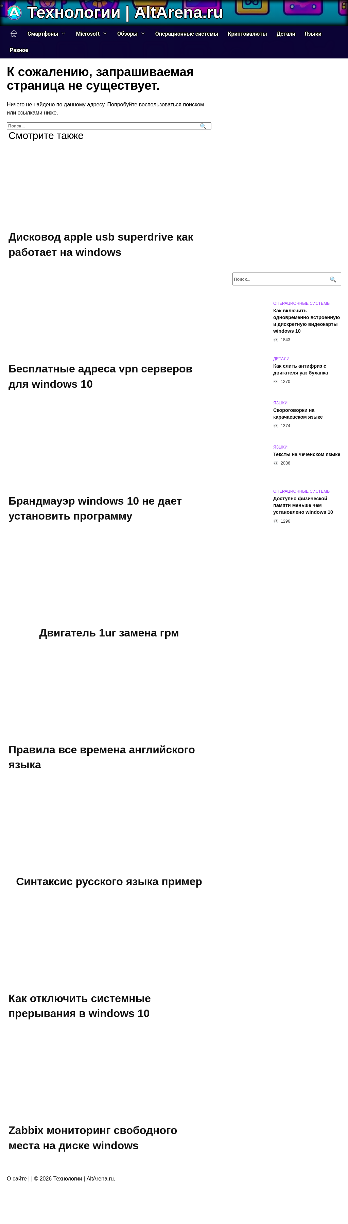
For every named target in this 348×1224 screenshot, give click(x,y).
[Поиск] (202, 125)
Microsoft (88, 34)
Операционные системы (187, 34)
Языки (313, 34)
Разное (19, 50)
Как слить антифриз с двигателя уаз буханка (300, 369)
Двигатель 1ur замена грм (109, 633)
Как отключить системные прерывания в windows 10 (79, 1006)
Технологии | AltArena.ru (125, 12)
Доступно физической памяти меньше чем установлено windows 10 (303, 505)
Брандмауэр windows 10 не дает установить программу (95, 508)
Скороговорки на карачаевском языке (298, 413)
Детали (286, 34)
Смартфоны (43, 34)
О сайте (17, 1179)
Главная (14, 33)
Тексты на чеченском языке (306, 454)
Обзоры (127, 34)
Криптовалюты (247, 34)
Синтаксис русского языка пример (109, 881)
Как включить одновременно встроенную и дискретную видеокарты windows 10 (306, 321)
